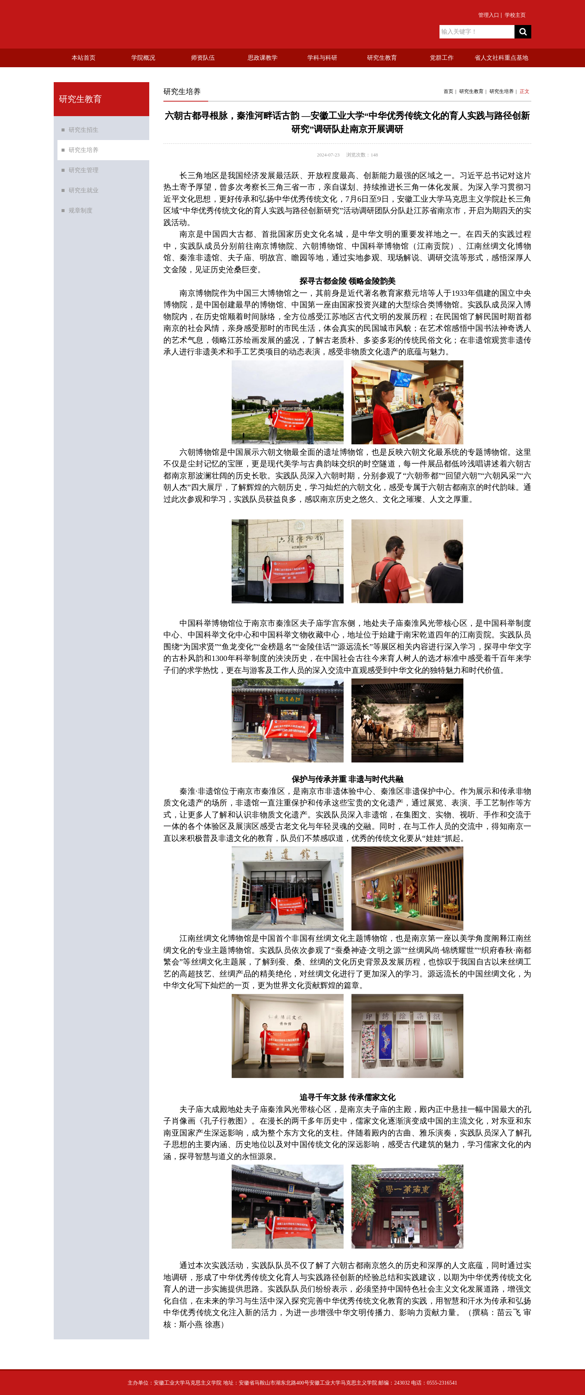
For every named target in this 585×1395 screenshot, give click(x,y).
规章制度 (81, 214)
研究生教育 (471, 91)
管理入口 (488, 15)
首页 (448, 91)
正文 (524, 91)
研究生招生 (83, 133)
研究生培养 (83, 153)
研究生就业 (83, 193)
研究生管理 (83, 173)
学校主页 (515, 15)
